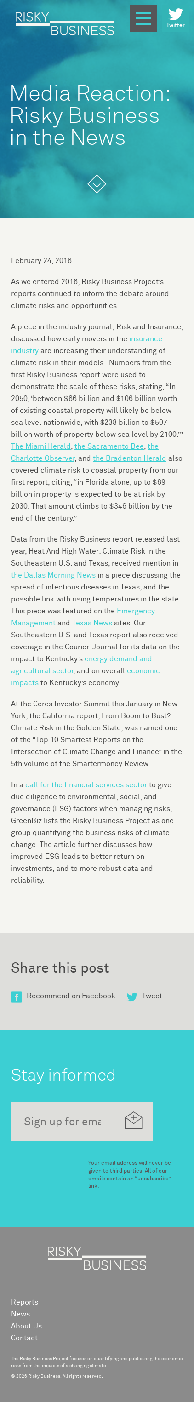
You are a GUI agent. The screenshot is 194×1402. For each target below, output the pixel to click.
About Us (26, 1326)
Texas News (92, 623)
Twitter (175, 18)
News (20, 1314)
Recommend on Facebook (63, 996)
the (109, 446)
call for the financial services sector (86, 785)
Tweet (144, 996)
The (41, 446)
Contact (24, 1338)
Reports (24, 1302)
